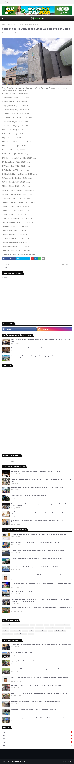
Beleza (19, 625)
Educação (66, 625)
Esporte (13, 628)
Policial (31, 631)
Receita (51, 631)
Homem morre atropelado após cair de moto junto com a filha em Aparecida (35, 701)
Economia (58, 625)
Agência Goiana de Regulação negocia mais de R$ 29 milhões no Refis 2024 (34, 567)
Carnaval (25, 625)
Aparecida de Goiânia (9, 625)
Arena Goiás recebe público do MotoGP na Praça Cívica (28, 495)
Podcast (25, 631)
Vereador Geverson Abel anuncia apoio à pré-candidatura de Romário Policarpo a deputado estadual (40, 340)
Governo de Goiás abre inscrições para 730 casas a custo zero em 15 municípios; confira (39, 693)
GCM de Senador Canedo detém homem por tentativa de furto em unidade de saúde (38, 550)
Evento (19, 628)
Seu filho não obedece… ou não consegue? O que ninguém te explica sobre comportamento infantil (40, 513)
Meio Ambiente (59, 628)
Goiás (31, 628)
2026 (37, 732)
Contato (70, 761)
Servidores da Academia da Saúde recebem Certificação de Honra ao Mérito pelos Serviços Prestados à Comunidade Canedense (40, 600)
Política (38, 631)
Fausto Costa (6, 33)
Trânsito (31, 634)
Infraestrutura (39, 628)
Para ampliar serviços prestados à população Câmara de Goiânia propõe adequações (38, 718)
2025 (37, 735)
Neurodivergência (15, 631)
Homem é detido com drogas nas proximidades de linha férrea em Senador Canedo (37, 487)
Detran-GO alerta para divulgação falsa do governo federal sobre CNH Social (36, 542)
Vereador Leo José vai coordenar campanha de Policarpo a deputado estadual (36, 348)
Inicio (64, 761)
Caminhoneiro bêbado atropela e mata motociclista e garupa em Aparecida (35, 669)
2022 (37, 745)
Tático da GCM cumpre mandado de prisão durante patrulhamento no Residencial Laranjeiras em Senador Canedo (41, 584)
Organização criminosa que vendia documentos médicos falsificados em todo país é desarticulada (38, 521)
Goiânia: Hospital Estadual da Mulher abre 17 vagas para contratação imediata (36, 559)
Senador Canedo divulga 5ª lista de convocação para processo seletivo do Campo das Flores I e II (41, 608)
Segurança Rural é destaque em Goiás (23, 661)
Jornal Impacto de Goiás (18, 761)
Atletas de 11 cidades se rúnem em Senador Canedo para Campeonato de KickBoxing (38, 685)
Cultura (32, 625)
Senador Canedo (7, 634)
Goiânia (25, 628)
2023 (37, 742)
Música (68, 628)
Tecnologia (23, 634)
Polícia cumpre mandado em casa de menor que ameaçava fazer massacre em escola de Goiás (41, 644)
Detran (46, 625)
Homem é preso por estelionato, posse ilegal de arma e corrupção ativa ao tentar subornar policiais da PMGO (40, 505)
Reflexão (57, 631)
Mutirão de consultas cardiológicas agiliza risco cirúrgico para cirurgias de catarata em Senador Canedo (39, 357)
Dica (52, 625)
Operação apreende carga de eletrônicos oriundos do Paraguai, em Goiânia (35, 471)
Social (16, 634)
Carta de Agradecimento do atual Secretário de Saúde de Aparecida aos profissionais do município (39, 576)
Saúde (63, 631)
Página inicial (5, 24)
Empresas (5, 628)
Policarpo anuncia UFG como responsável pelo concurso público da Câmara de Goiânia (38, 534)
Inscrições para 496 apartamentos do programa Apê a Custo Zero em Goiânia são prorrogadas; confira (41, 480)
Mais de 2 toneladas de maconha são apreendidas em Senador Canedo (33, 709)
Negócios (5, 631)
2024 (37, 739)
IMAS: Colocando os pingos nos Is (21, 591)
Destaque (39, 625)
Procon (44, 631)
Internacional (49, 628)
